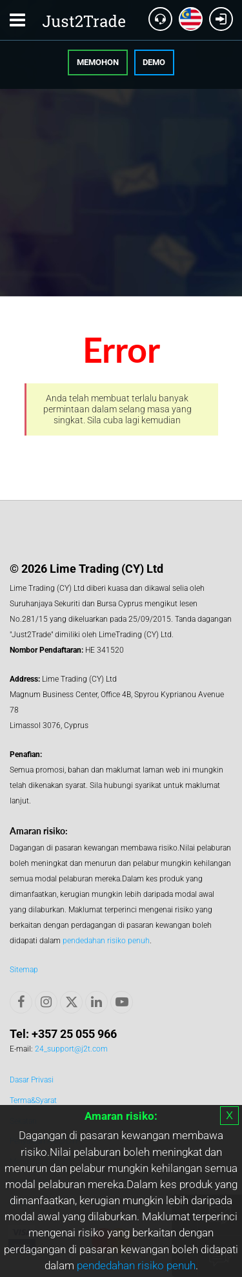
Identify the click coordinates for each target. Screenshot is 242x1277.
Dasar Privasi (32, 1079)
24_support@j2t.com (71, 1048)
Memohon (98, 62)
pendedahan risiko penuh (136, 1265)
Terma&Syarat (33, 1100)
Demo (154, 62)
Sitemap (24, 969)
